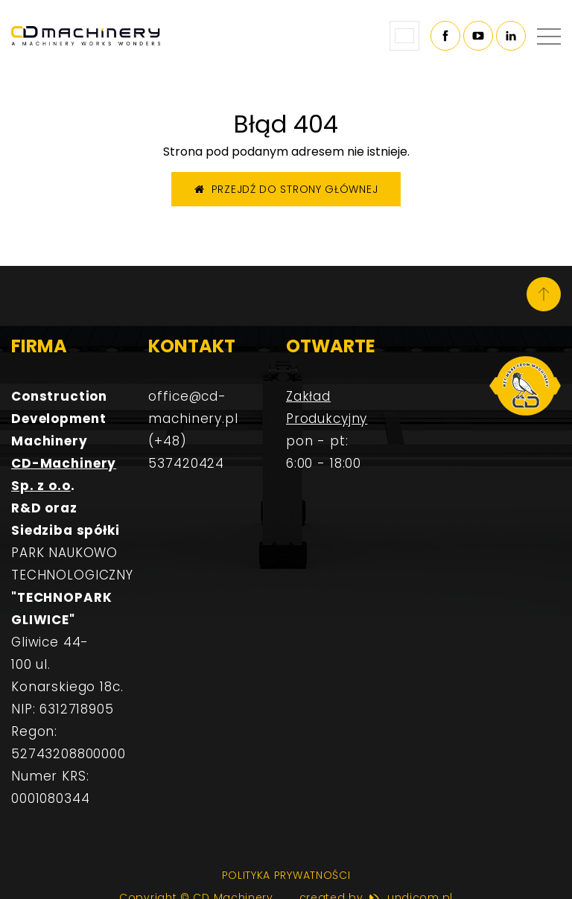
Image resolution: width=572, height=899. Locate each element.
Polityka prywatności (286, 875)
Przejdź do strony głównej (286, 189)
